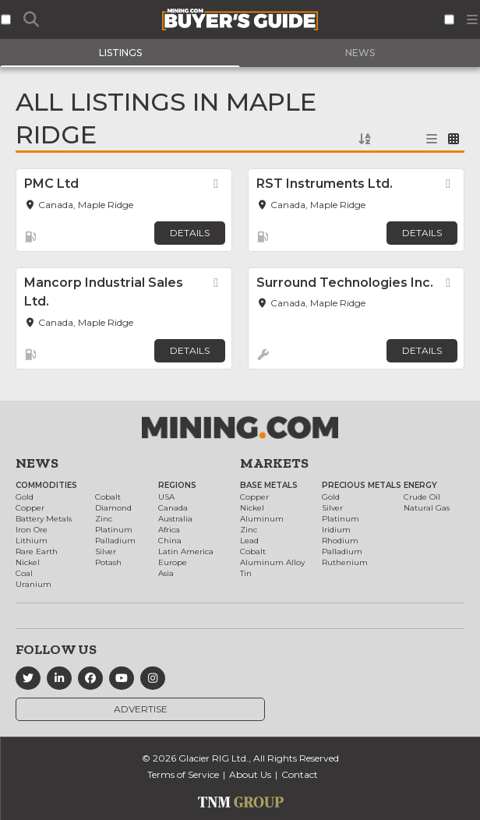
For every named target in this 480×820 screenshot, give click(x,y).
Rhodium (340, 540)
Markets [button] (274, 463)
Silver (105, 551)
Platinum (113, 530)
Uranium (33, 584)
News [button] (37, 463)
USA (166, 497)
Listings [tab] (120, 52)
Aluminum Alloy (272, 562)
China (170, 540)
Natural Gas (427, 508)
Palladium (115, 540)
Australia (175, 519)
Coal (24, 573)
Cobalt (108, 497)
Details (190, 233)
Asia (166, 573)
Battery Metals (44, 519)
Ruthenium (345, 562)
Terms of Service (183, 774)
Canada (173, 508)
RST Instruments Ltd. (324, 183)
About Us (250, 774)
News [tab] (360, 52)
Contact (299, 774)
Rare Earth (37, 551)
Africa (169, 530)
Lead (249, 540)
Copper (30, 508)
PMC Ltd (51, 183)
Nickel (28, 562)
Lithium (32, 540)
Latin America (186, 551)
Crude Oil (422, 497)
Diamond (113, 508)
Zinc (103, 519)
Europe (172, 562)
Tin (246, 573)
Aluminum (262, 519)
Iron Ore (32, 530)
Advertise (141, 709)
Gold (25, 497)
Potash (108, 562)
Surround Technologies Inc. (344, 282)
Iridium (336, 530)
